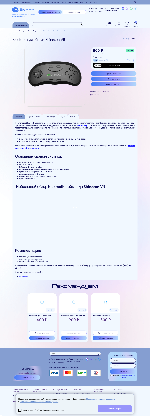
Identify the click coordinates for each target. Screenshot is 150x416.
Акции (64, 2)
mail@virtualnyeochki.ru (27, 373)
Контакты (93, 2)
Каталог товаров (21, 25)
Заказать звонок (74, 12)
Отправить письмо (27, 377)
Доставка (36, 2)
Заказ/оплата (26, 2)
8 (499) (96, 8)
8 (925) (96, 11)
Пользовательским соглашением (100, 399)
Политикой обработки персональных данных (39, 401)
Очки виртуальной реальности (40, 390)
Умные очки (77, 389)
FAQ (86, 2)
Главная (16, 2)
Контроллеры (119, 389)
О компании (73, 2)
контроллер (82, 125)
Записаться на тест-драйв (50, 12)
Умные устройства (60, 389)
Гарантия (45, 2)
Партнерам (55, 2)
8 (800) (112, 9)
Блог (81, 2)
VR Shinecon (24, 276)
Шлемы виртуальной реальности (20, 390)
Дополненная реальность (99, 390)
